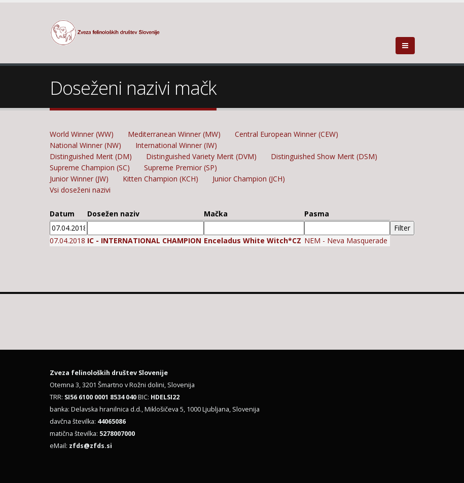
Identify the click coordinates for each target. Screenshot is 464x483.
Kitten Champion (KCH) (160, 178)
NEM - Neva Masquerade (345, 240)
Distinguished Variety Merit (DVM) (201, 156)
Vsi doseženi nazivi (80, 190)
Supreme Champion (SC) (90, 167)
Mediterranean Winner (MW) (174, 134)
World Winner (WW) (82, 134)
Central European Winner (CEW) (286, 134)
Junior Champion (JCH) (248, 178)
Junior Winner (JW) (79, 178)
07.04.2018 (67, 240)
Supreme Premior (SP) (180, 167)
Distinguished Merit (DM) (91, 156)
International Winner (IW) (176, 145)
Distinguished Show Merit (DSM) (324, 156)
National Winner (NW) (85, 145)
